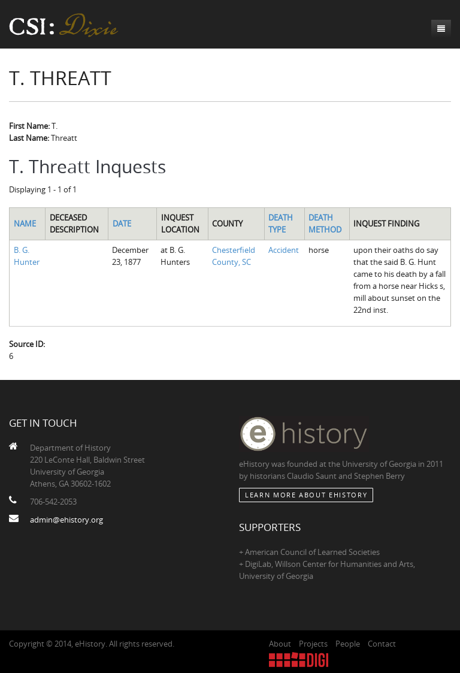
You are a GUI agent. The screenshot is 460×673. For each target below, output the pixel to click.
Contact (382, 643)
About (280, 643)
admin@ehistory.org (66, 519)
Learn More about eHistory (306, 494)
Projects (313, 643)
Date (122, 223)
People (347, 643)
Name (25, 223)
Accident (283, 250)
